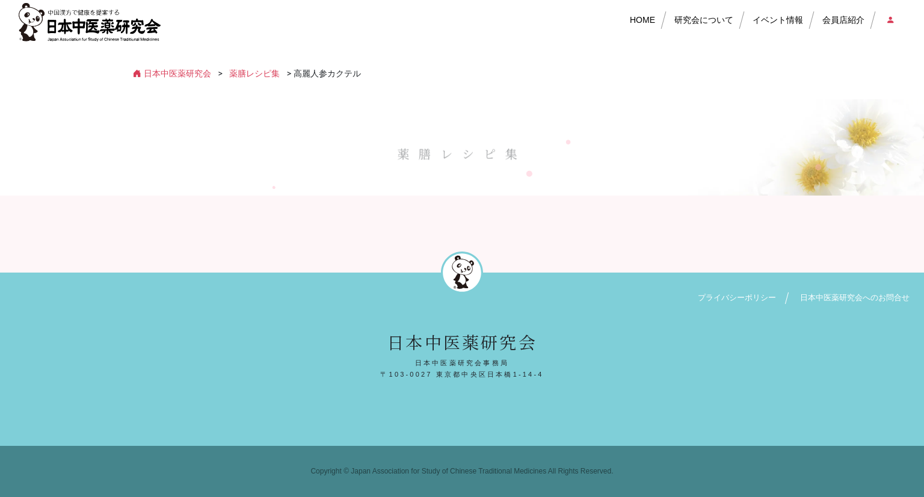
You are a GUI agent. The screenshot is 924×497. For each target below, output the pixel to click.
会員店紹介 (843, 20)
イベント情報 (778, 20)
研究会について (703, 20)
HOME (642, 20)
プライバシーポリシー (737, 297)
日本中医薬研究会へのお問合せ (855, 297)
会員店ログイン (890, 20)
